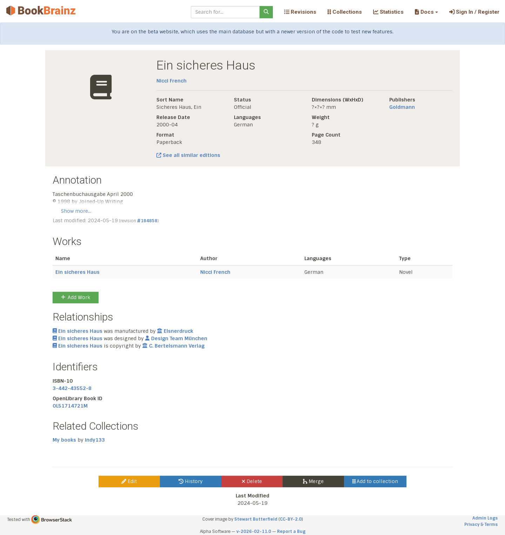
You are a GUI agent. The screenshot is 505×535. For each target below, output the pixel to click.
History (191, 481)
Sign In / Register (474, 12)
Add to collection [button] (375, 481)
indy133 (95, 440)
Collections (345, 12)
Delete (252, 481)
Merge (313, 481)
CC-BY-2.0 (291, 519)
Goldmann (402, 107)
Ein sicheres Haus (77, 272)
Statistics (388, 12)
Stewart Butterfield (255, 519)
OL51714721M (70, 406)
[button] (426, 12)
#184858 (147, 221)
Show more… (76, 211)
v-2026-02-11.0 (253, 531)
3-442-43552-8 (72, 388)
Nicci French (171, 81)
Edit (129, 481)
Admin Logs (485, 518)
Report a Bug (291, 531)
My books (64, 440)
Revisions (300, 12)
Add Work (75, 297)
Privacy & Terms (481, 524)
